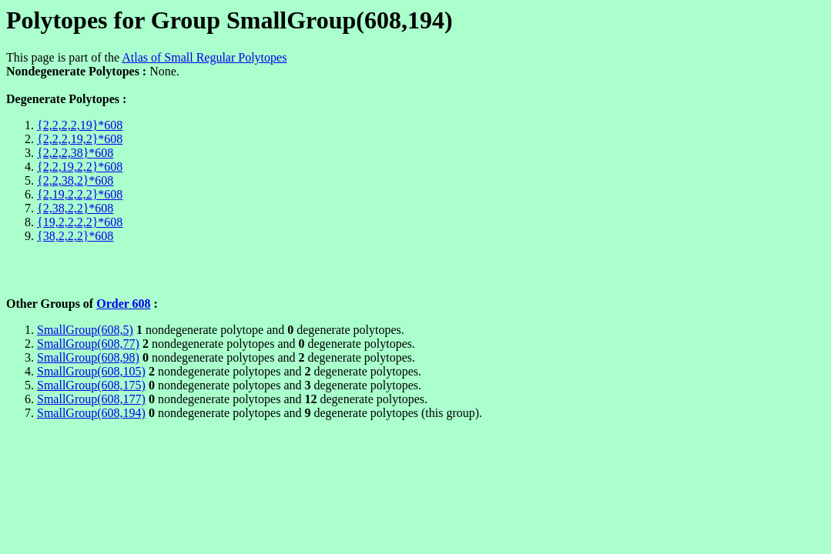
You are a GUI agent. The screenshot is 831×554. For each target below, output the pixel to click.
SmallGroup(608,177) (91, 398)
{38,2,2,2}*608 (75, 235)
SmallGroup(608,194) (91, 412)
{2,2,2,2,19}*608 (79, 125)
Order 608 (123, 303)
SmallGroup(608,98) (88, 357)
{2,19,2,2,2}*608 (79, 194)
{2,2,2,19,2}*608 (79, 138)
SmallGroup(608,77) (88, 343)
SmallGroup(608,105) (91, 371)
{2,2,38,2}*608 (75, 180)
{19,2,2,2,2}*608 (79, 222)
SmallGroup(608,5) (85, 329)
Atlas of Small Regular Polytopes (204, 57)
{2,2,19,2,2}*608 (79, 166)
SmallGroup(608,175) (91, 385)
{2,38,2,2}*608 (75, 208)
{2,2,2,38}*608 (75, 152)
